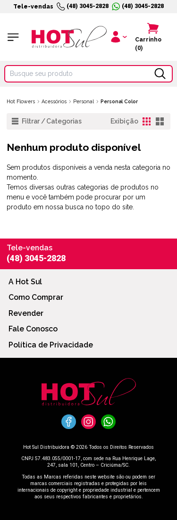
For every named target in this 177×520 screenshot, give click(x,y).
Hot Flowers (21, 101)
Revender (25, 313)
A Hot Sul (25, 281)
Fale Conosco (33, 328)
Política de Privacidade (50, 344)
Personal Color (119, 101)
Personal (83, 101)
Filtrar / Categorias (47, 121)
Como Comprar (35, 297)
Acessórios (54, 101)
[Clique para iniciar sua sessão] (118, 37)
